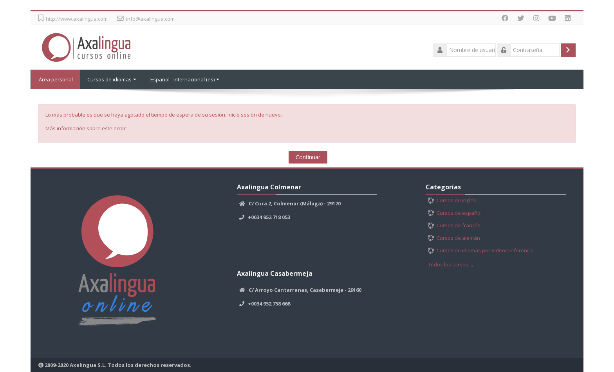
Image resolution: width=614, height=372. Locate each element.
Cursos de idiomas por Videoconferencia (481, 250)
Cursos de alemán (454, 237)
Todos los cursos (448, 264)
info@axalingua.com (150, 18)
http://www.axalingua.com (77, 18)
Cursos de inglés (452, 200)
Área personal (55, 79)
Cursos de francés (454, 225)
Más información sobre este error (85, 128)
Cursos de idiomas (111, 79)
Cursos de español (455, 212)
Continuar (308, 157)
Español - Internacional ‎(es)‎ (184, 79)
